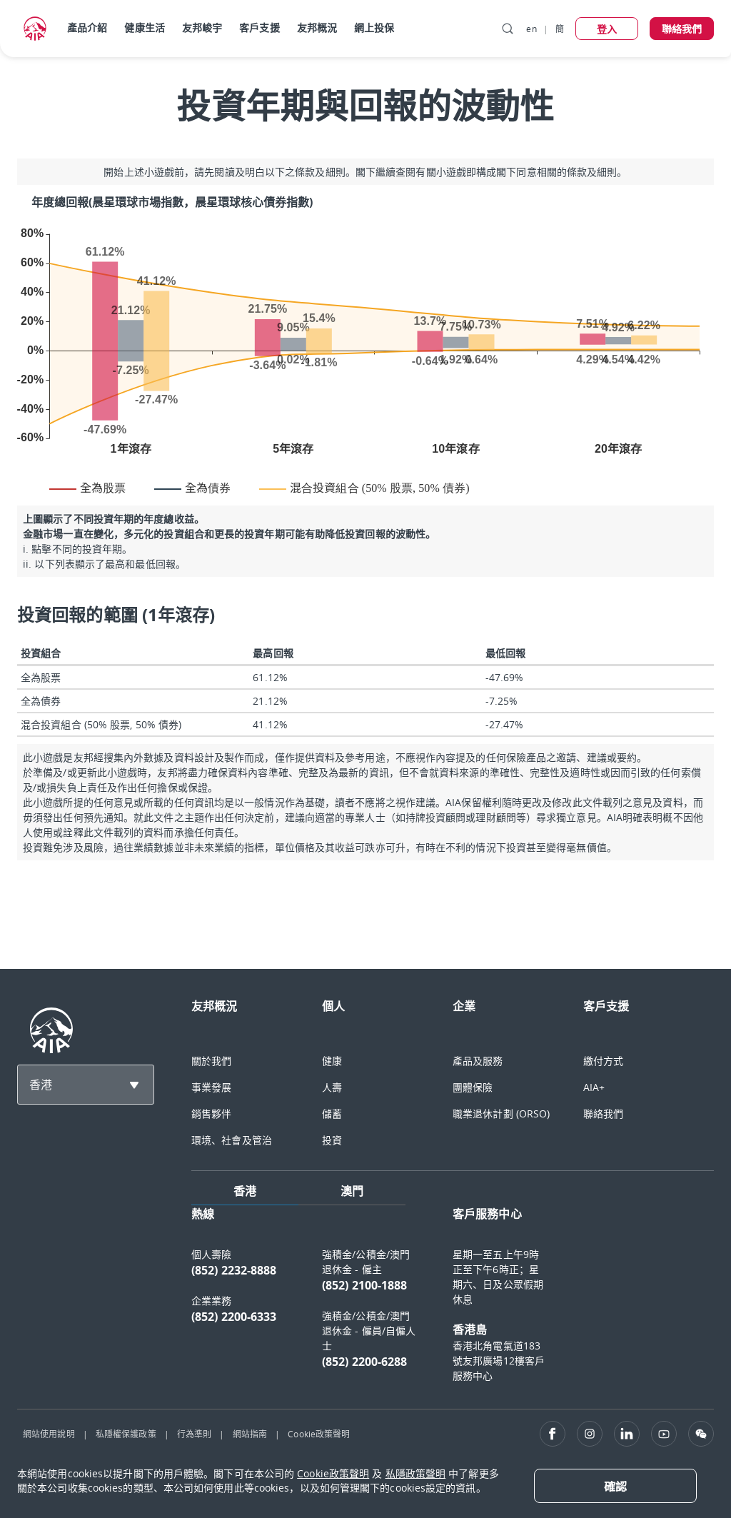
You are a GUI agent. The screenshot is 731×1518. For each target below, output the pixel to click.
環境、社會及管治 (231, 1140)
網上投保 (374, 27)
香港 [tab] (244, 1191)
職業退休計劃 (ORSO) (501, 1113)
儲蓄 (332, 1113)
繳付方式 (603, 1060)
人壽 (332, 1087)
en (531, 28)
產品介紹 (87, 27)
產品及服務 (478, 1060)
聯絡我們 (603, 1113)
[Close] (615, 1486)
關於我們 (211, 1060)
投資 (332, 1140)
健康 (332, 1060)
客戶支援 (259, 27)
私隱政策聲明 (415, 1473)
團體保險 (473, 1087)
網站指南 (250, 1433)
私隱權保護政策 (126, 1433)
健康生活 (144, 27)
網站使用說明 (49, 1433)
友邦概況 (317, 27)
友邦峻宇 (202, 27)
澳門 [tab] (352, 1191)
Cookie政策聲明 (319, 1433)
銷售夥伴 (211, 1113)
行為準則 (194, 1433)
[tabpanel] (452, 1301)
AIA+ (594, 1087)
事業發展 (211, 1087)
